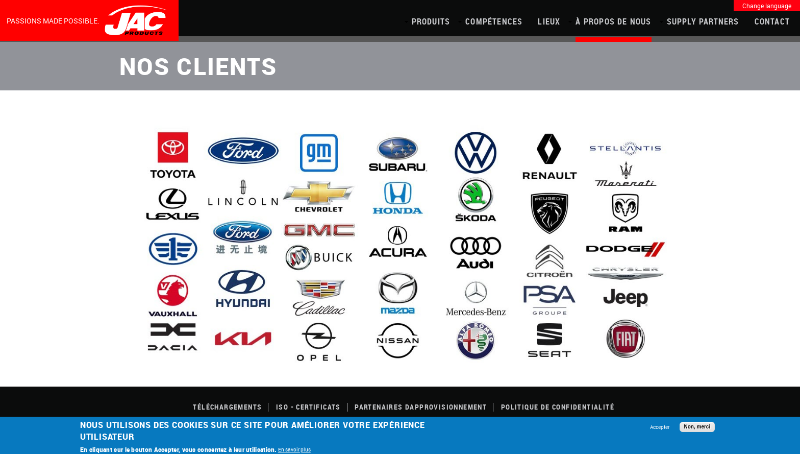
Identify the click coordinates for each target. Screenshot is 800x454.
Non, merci (697, 426)
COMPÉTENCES (493, 21)
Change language (766, 6)
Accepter (659, 426)
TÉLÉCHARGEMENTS (227, 407)
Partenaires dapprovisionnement (421, 407)
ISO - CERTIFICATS (308, 407)
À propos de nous (613, 21)
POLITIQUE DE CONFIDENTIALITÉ (557, 407)
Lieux (549, 21)
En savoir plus (294, 449)
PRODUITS (431, 21)
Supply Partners (703, 21)
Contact (772, 21)
